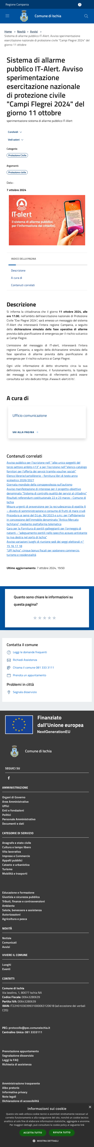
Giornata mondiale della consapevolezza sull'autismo (39, 484)
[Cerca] (86, 16)
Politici (6, 815)
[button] (47, 1141)
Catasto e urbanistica (15, 864)
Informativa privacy (14, 1092)
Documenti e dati (13, 823)
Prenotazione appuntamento (20, 1051)
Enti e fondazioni (13, 810)
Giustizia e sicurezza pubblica (21, 897)
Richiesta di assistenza (17, 1064)
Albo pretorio (10, 1088)
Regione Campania (17, 4)
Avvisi (34, 31)
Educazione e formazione (18, 892)
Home (8, 31)
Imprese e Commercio (16, 856)
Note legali (9, 1096)
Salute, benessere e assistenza (22, 910)
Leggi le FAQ (10, 1060)
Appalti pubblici (12, 860)
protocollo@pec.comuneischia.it (29, 1028)
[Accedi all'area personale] (79, 4)
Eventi (6, 969)
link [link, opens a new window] (82, 1125)
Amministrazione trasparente (21, 1083)
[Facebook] (9, 778)
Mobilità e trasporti (14, 873)
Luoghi (6, 964)
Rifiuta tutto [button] (62, 1132)
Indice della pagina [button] (23, 259)
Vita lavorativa (11, 851)
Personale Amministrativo (19, 819)
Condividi (15, 132)
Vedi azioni (16, 140)
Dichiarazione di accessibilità (20, 1101)
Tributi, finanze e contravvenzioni (23, 901)
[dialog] (47, 1125)
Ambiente (8, 905)
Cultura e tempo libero (16, 847)
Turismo (7, 869)
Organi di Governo (13, 797)
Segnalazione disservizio (18, 1055)
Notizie (6, 938)
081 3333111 (33, 1032)
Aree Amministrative (15, 801)
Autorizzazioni (11, 914)
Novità (21, 31)
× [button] (89, 1107)
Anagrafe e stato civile (16, 843)
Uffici (5, 806)
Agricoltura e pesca (14, 919)
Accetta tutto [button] (33, 1132)
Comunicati (9, 942)
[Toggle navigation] (7, 16)
